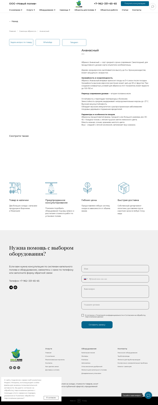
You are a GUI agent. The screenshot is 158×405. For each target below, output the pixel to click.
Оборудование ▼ (47, 10)
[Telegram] (14, 367)
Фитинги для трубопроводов (129, 360)
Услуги (48, 349)
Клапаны (84, 360)
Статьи (125, 10)
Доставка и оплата (52, 370)
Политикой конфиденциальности (109, 315)
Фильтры (84, 356)
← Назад (13, 21)
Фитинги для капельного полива (94, 370)
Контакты (136, 10)
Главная (12, 31)
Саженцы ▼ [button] (65, 10)
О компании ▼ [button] (16, 10)
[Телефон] (18, 367)
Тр (119, 356)
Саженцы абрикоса (27, 31)
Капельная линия (88, 353)
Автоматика (85, 363)
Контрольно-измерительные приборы (133, 363)
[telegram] (11, 287)
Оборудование (89, 349)
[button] (135, 3)
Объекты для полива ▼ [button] (85, 10)
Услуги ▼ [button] (31, 10)
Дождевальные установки (91, 373)
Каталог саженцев (124, 366)
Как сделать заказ (52, 366)
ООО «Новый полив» (22, 3)
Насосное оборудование (127, 353)
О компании (50, 356)
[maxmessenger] (15, 287)
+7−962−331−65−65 (105, 3)
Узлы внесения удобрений (91, 366)
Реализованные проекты (55, 360)
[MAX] (10, 367)
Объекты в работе (109, 10)
